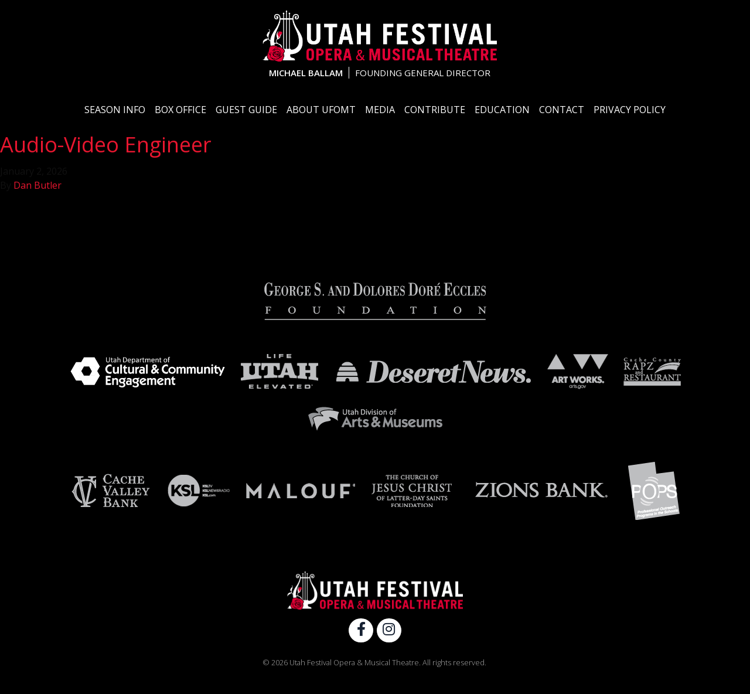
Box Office (180, 109)
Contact (561, 109)
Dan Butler (37, 185)
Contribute (434, 109)
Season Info (114, 109)
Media (380, 109)
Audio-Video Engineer (106, 144)
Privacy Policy (630, 109)
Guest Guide (246, 109)
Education (502, 109)
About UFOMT (321, 109)
